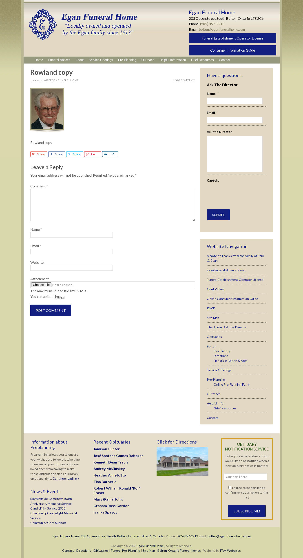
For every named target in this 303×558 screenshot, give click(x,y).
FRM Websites (230, 549)
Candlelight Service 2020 (47, 506)
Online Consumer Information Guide (232, 297)
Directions (221, 354)
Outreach (214, 392)
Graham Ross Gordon (111, 504)
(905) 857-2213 (212, 24)
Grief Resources (225, 406)
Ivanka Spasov (105, 510)
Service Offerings (219, 368)
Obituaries (214, 335)
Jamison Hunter (106, 447)
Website (37, 262)
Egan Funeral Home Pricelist (226, 268)
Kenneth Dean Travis (110, 460)
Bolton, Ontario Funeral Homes (179, 549)
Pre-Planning (216, 378)
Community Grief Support (48, 521)
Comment (39, 186)
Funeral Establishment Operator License (232, 38)
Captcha (213, 180)
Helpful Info (215, 401)
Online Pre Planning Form (231, 382)
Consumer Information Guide (232, 50)
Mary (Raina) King (108, 497)
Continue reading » (65, 477)
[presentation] (233, 191)
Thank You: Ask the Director (227, 325)
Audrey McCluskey (109, 467)
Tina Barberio (105, 480)
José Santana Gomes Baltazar (118, 454)
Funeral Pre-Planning (125, 549)
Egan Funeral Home (150, 544)
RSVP (211, 306)
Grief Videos (216, 287)
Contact (213, 416)
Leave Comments (184, 80)
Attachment (39, 279)
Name (36, 229)
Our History (222, 349)
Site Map (213, 316)
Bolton (211, 344)
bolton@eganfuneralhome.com (223, 29)
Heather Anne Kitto (109, 473)
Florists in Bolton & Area (231, 359)
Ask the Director (219, 132)
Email (35, 246)
